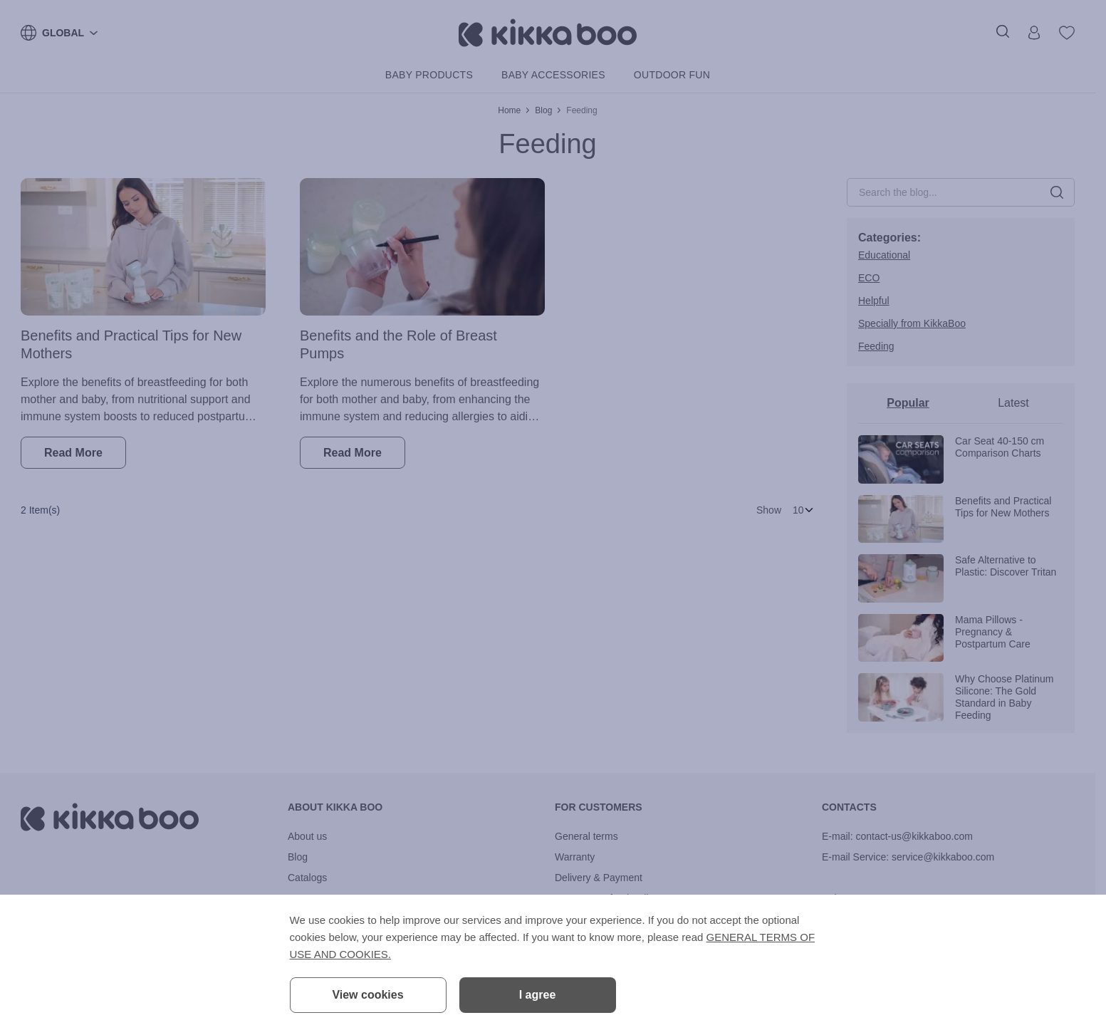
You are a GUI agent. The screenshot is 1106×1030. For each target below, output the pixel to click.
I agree (537, 995)
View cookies (367, 995)
